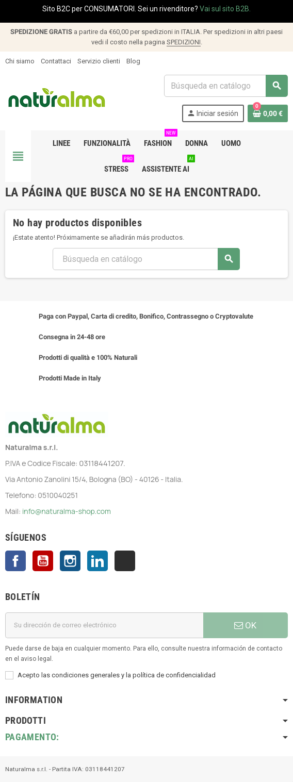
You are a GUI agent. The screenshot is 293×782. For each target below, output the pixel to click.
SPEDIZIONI (184, 42)
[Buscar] (225, 86)
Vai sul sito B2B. (225, 9)
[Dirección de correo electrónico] (104, 625)
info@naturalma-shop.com (66, 511)
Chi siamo (20, 61)
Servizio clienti (98, 61)
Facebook (15, 561)
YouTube (42, 561)
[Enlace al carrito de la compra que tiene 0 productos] (268, 113)
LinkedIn (97, 561)
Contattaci (56, 61)
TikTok (125, 561)
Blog (133, 61)
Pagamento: (32, 736)
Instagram (70, 561)
